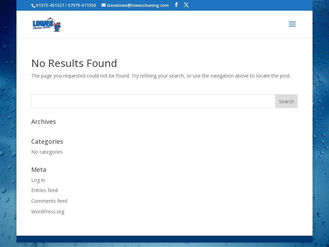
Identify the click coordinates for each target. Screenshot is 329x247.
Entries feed (44, 190)
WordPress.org (47, 211)
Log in (38, 180)
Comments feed (49, 201)
